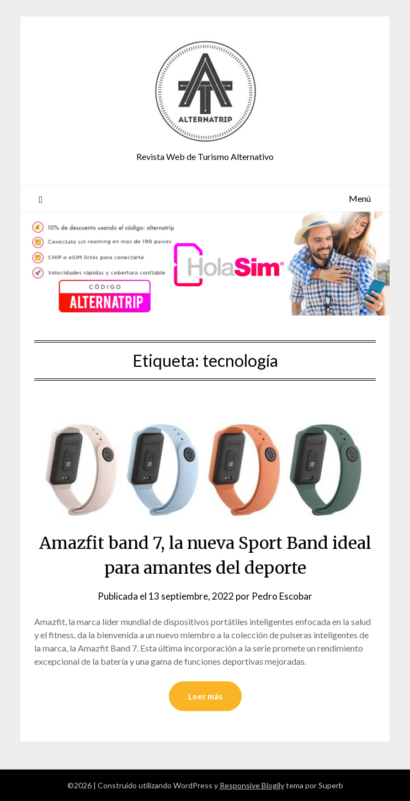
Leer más (205, 696)
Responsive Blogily (252, 785)
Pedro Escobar (282, 596)
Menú (360, 198)
